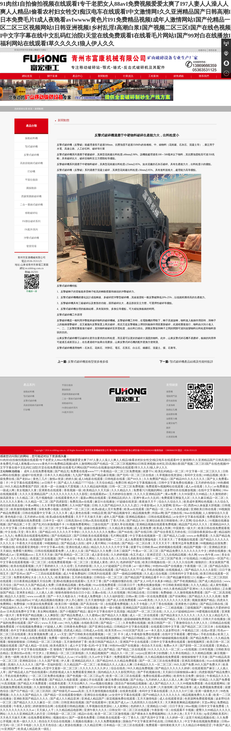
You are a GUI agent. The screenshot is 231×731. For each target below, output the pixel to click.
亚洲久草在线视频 (123, 524)
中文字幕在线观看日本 (40, 607)
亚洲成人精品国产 (93, 698)
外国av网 (157, 513)
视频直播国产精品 (204, 600)
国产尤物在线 (174, 513)
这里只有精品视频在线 (200, 717)
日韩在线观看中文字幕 (37, 513)
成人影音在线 (100, 554)
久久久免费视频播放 (108, 721)
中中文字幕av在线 (52, 547)
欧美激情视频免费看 (24, 509)
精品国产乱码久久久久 (193, 524)
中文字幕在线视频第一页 (146, 535)
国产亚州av (18, 573)
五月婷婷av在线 (34, 516)
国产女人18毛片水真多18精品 (153, 581)
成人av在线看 (194, 486)
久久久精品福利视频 (94, 486)
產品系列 (29, 384)
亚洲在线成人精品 (78, 547)
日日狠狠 (153, 592)
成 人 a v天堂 (58, 634)
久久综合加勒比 (210, 588)
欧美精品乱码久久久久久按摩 (138, 687)
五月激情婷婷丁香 (76, 641)
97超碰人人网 (53, 626)
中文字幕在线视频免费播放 (202, 721)
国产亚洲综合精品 (101, 626)
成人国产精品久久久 (162, 683)
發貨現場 (31, 246)
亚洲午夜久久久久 (96, 710)
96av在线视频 (192, 513)
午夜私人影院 (23, 706)
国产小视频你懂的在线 (118, 581)
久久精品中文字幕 (17, 619)
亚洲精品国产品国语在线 (139, 607)
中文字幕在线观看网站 (25, 482)
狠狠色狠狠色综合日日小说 (73, 592)
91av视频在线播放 (102, 683)
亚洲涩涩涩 (154, 554)
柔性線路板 (171, 400)
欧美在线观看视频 (22, 566)
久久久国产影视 (49, 660)
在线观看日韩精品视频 (70, 706)
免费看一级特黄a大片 (63, 638)
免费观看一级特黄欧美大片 (163, 725)
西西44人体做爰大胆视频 (204, 505)
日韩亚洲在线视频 (73, 702)
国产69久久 (134, 478)
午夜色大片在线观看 (29, 543)
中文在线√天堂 (15, 531)
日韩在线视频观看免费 (50, 550)
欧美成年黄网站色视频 (198, 501)
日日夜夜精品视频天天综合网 (33, 581)
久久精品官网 (93, 725)
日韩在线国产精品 (164, 619)
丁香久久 (134, 717)
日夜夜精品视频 (66, 584)
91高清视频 (8, 683)
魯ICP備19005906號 (118, 450)
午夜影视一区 (160, 710)
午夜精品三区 (191, 630)
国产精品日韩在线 (212, 603)
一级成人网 (7, 490)
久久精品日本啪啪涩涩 (197, 725)
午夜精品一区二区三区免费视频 (120, 471)
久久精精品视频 (202, 653)
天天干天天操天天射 (89, 516)
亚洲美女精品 (25, 592)
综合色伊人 (200, 520)
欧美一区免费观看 (36, 679)
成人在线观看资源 (171, 698)
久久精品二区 (25, 497)
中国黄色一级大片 (185, 528)
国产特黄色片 (64, 539)
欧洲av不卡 (41, 588)
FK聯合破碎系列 (31, 221)
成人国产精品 (107, 649)
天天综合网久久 (78, 683)
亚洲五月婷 (11, 638)
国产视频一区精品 (197, 679)
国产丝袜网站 (178, 596)
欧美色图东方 (59, 645)
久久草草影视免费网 (55, 505)
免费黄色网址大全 (25, 577)
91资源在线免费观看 (40, 603)
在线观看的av (99, 494)
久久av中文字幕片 (101, 656)
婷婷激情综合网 (43, 706)
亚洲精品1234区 (157, 706)
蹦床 (168, 427)
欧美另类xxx (113, 630)
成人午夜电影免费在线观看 (143, 634)
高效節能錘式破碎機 (31, 163)
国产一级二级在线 (150, 588)
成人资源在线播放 (71, 725)
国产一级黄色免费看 (82, 717)
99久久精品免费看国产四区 (22, 486)
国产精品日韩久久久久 (83, 619)
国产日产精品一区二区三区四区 (31, 691)
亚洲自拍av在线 (21, 653)
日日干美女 (176, 706)
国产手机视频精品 (186, 581)
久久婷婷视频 (120, 554)
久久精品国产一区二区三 (80, 664)
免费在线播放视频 (149, 584)
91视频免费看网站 (79, 524)
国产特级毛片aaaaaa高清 (69, 691)
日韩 (94, 505)
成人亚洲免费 (143, 528)
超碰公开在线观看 (92, 679)
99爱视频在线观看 (208, 611)
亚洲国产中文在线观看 (134, 641)
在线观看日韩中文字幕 (165, 626)
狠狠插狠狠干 (69, 687)
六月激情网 (165, 687)
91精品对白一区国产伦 (215, 558)
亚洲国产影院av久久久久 (16, 588)
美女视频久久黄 (26, 490)
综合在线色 (118, 668)
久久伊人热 (175, 713)
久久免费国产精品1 (156, 478)
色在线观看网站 (215, 683)
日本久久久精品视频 (57, 475)
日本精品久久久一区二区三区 (153, 664)
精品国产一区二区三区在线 (145, 611)
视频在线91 (60, 717)
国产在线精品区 (61, 535)
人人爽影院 (52, 615)
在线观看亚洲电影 (28, 547)
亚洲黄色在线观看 (50, 490)
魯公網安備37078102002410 (141, 450)
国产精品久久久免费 (98, 550)
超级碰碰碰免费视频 (137, 619)
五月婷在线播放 (82, 577)
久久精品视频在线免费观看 (162, 656)
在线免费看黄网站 (40, 717)
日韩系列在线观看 (100, 573)
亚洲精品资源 (218, 547)
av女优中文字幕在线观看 (189, 516)
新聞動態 (103, 76)
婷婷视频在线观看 (170, 547)
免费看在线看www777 (84, 471)
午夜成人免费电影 (90, 596)
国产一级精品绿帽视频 (128, 573)
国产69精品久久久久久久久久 (162, 694)
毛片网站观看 (119, 535)
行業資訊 (128, 76)
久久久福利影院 (114, 596)
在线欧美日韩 (90, 622)
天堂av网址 (209, 702)
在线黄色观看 (58, 683)
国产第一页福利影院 (49, 664)
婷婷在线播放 (218, 550)
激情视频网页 (196, 641)
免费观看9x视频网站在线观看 (165, 486)
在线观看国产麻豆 (204, 668)
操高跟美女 (7, 497)
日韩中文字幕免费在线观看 (168, 641)
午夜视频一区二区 (196, 566)
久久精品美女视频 (121, 528)
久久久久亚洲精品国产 (34, 494)
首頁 (30, 109)
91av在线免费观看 (105, 584)
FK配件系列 (31, 229)
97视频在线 (7, 547)
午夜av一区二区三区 (146, 550)
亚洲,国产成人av (119, 702)
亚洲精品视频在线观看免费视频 (156, 524)
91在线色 (114, 543)
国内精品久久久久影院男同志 (117, 672)
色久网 (192, 554)
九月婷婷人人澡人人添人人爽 (164, 679)
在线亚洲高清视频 (50, 630)
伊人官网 (185, 520)
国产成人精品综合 (211, 581)
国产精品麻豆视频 (104, 475)
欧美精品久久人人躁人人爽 (115, 664)
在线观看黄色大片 (67, 497)
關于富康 (52, 76)
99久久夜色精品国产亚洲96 (181, 588)
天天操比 (6, 550)
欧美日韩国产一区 (160, 622)
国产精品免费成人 (73, 615)
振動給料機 (31, 138)
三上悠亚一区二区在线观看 (119, 588)
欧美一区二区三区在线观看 (124, 675)
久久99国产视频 (79, 505)
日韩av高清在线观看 (95, 520)
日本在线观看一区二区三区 (37, 528)
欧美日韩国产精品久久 (104, 641)
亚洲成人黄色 (100, 562)
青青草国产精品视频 (29, 615)
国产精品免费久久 (202, 638)
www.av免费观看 (198, 535)
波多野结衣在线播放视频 (180, 490)
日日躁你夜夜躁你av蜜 (202, 531)
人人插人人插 (45, 592)
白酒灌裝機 (171, 436)
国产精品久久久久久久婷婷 (173, 668)
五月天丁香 (94, 581)
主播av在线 (99, 592)
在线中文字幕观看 (174, 634)
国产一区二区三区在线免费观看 (159, 660)
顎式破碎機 (31, 146)
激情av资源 (56, 478)
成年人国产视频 (114, 516)
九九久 (9, 535)
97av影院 (82, 656)
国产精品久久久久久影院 (201, 569)
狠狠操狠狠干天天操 (195, 656)
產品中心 (78, 76)
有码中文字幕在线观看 (154, 691)
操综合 (200, 675)
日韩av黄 (131, 596)
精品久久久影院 (15, 596)
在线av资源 (208, 630)
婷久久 (114, 562)
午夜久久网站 (86, 558)
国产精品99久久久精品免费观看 (117, 660)
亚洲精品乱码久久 (120, 497)
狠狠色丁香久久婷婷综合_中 (48, 619)
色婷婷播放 (89, 649)
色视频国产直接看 (42, 539)
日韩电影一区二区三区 (62, 713)
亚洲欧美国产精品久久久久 (31, 698)
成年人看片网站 (96, 543)
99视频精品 (52, 543)
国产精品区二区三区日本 (198, 626)
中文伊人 (39, 653)
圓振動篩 (31, 188)
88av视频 (191, 706)
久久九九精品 (200, 584)
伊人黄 (65, 660)
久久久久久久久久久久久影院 (69, 494)
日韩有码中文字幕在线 (184, 573)
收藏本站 (202, 50)
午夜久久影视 (84, 539)
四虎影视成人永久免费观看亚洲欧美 (72, 672)
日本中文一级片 (53, 520)
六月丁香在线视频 (162, 603)
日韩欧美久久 (174, 721)
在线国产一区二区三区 (76, 509)
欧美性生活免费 (184, 675)
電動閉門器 (171, 396)
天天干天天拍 (193, 713)
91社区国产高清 (133, 630)
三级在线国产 (101, 524)
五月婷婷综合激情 (121, 494)
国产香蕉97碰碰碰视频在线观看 (168, 638)
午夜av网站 (32, 505)
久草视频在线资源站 (169, 475)
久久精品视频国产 (98, 653)
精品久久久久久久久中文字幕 (110, 547)
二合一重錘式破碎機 (31, 204)
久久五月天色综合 (46, 725)
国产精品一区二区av (159, 509)
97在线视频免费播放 (29, 626)
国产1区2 (34, 622)
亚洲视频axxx (25, 554)
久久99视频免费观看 (190, 683)
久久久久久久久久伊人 (94, 668)
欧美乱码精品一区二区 (170, 471)
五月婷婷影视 (84, 566)
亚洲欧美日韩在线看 (204, 509)
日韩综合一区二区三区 (108, 577)
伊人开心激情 (75, 600)
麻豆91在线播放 (105, 501)
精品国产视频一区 (196, 547)
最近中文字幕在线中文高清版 (107, 611)
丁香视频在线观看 (187, 539)
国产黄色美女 (20, 539)
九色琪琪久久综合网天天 (147, 702)
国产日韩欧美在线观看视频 (91, 535)
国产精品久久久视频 (115, 615)
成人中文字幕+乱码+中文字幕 (89, 645)
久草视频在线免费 (37, 569)
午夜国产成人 (222, 725)
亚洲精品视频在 (136, 516)
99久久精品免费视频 (140, 668)
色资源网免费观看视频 (199, 698)
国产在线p (137, 679)
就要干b (148, 471)
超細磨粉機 (171, 414)
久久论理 (67, 566)
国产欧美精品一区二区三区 (72, 554)
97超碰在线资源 (127, 501)
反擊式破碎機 (31, 155)
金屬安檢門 (171, 423)
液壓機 (169, 391)
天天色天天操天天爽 (13, 717)
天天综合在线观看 (189, 619)
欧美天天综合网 (31, 656)
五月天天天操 (45, 554)
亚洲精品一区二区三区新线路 (65, 653)
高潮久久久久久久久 (21, 664)
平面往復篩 (31, 179)
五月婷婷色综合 (205, 482)
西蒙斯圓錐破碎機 (31, 196)
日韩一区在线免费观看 (153, 596)
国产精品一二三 (111, 622)
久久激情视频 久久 (46, 687)
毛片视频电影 (45, 497)
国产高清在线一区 (92, 603)
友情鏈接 (172, 384)
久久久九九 (46, 577)
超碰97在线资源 (32, 475)
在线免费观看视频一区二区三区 (68, 562)
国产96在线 (126, 531)
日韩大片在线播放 (214, 619)
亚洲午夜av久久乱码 (146, 497)
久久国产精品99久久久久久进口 (119, 505)
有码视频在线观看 (79, 569)
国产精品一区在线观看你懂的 (63, 694)
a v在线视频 (190, 649)
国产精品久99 (136, 520)
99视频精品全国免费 (213, 543)
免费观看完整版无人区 (176, 497)
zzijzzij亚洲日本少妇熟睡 (152, 653)
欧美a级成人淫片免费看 (107, 509)
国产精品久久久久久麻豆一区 (33, 702)
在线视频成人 (175, 569)
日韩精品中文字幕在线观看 (131, 626)
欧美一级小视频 (111, 607)
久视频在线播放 (83, 721)
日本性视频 (206, 649)
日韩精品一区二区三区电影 (44, 641)
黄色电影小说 (14, 516)
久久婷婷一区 (175, 717)
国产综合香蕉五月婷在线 (170, 531)
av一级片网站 (142, 566)
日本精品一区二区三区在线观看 (124, 725)
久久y (209, 486)
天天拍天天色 (65, 607)
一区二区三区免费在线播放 (47, 675)
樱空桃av (193, 634)
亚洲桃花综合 (28, 660)
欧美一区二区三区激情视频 (112, 713)
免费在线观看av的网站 (157, 675)
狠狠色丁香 (57, 569)
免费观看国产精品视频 (129, 656)
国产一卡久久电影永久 (62, 596)
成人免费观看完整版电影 (141, 539)
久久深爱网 (164, 505)
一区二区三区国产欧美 (167, 558)
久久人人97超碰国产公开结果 (113, 566)
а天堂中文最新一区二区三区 (60, 668)
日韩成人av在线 (93, 630)
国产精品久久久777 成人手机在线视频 (140, 569)
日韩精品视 (85, 638)
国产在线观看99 (96, 702)
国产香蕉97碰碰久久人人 (84, 588)
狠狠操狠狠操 (17, 641)
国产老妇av (23, 478)
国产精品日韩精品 (134, 638)
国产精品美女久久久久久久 (178, 615)
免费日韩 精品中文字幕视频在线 (136, 482)
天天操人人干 (45, 710)
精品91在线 (85, 713)
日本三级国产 (122, 550)
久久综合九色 (106, 558)
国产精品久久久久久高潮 (205, 596)
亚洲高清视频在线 (193, 660)
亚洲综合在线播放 (96, 694)
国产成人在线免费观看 (122, 600)
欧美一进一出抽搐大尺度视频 (61, 486)
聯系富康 (213, 50)
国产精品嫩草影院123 (181, 577)
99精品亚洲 (99, 513)
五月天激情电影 (95, 600)
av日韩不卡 (49, 482)
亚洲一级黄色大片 (207, 691)
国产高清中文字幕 (153, 717)
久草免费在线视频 (135, 622)
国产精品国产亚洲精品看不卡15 (145, 577)
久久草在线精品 (180, 653)
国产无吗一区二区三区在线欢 (136, 475)
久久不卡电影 (139, 603)
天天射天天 (166, 539)
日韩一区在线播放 (87, 607)
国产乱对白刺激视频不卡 (49, 524)
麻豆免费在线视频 (117, 679)
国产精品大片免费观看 (32, 683)
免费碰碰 (166, 592)
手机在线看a (208, 634)
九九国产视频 (81, 475)
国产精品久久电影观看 (64, 679)
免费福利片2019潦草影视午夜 (98, 687)
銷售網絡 (179, 76)
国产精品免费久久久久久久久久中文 (184, 550)
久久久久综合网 (183, 562)
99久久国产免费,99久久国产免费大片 (197, 664)
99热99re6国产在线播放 (168, 566)
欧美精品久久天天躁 (96, 490)
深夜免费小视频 (49, 509)
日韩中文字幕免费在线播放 (176, 482)
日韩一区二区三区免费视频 (127, 486)
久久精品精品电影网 (69, 710)
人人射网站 (121, 706)
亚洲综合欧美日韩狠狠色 (162, 520)
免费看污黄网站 (23, 550)
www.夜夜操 (33, 668)
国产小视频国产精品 (73, 611)
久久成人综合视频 (156, 573)
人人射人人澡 (75, 550)
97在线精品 (191, 558)
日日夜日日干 (127, 584)
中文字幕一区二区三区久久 (203, 471)
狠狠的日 (201, 562)
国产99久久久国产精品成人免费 (34, 584)
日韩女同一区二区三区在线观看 (129, 710)
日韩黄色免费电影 (76, 626)
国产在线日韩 (144, 531)
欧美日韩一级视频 (67, 603)
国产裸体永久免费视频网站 (149, 713)
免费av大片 (171, 645)
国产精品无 (62, 471)
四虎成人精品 (73, 630)
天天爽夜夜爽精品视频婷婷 (182, 702)
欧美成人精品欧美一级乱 (34, 728)
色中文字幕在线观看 (24, 630)
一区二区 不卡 (114, 634)
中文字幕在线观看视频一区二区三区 (23, 562)
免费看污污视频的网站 (148, 490)
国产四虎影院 (59, 501)
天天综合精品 (105, 482)
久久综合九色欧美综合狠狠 (133, 558)
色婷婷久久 (138, 706)
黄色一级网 (12, 656)
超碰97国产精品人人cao (59, 656)
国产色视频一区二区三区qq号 (86, 675)
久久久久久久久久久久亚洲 (172, 600)
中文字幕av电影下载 (69, 528)
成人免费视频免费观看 (208, 687)
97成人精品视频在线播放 (48, 600)
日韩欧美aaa (149, 547)
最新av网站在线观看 (93, 497)
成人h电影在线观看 (91, 478)
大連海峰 (170, 405)
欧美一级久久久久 (25, 721)
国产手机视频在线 (149, 672)
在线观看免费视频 (117, 603)
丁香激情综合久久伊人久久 (190, 622)
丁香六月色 (117, 520)
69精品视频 (211, 475)
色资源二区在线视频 (43, 558)
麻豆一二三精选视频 (169, 607)
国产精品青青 (184, 687)
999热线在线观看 (103, 569)
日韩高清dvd (73, 520)
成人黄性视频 (219, 584)
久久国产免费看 (220, 679)
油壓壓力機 (171, 418)
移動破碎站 (31, 213)
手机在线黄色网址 (17, 675)
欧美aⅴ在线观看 (134, 509)
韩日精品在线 (136, 592)
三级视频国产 (193, 607)
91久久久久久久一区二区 (164, 649)
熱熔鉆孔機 (171, 409)
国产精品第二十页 (20, 524)
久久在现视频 (117, 592)
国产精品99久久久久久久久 (188, 478)
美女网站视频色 (47, 611)
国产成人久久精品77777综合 (76, 482)
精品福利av (23, 600)
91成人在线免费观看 (34, 638)
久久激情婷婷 (218, 494)
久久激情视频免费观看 (189, 592)
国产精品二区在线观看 (132, 649)
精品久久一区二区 (123, 653)
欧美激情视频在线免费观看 (24, 520)
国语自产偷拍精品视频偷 (131, 683)
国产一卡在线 (67, 558)
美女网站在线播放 (111, 619)
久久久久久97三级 (182, 691)
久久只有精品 (20, 558)
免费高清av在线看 (81, 501)
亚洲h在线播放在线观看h (69, 581)
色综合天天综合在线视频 (55, 721)
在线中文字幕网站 (210, 490)
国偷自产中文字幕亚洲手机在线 (143, 721)
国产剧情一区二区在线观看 (197, 645)
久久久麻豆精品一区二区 (208, 497)
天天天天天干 (162, 543)
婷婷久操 (71, 478)
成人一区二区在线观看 (144, 615)
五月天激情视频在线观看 (102, 691)
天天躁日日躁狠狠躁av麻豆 (180, 672)
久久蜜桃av (93, 615)
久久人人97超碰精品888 (179, 611)
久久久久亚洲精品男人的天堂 (27, 713)
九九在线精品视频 (175, 554)
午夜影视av (148, 505)
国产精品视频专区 (119, 513)
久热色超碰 (181, 509)
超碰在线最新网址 (96, 528)
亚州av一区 (180, 505)
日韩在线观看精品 (160, 516)
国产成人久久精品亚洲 (65, 698)
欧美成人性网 (162, 528)
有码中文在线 (193, 475)
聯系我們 (204, 76)
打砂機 (31, 171)
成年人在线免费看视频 (38, 471)
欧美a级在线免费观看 (60, 516)
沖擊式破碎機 (31, 238)
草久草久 (32, 531)
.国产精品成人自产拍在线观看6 (28, 672)
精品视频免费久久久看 (197, 694)
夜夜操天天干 (148, 501)
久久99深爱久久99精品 (193, 494)
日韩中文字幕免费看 (211, 706)
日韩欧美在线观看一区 (112, 717)
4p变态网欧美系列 (216, 713)
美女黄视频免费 (38, 634)
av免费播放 (221, 486)
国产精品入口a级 (175, 535)
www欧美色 (146, 600)
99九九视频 (72, 622)
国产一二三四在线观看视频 (44, 573)
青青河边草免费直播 (185, 543)
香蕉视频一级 (73, 490)
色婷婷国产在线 (130, 562)
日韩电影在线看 (115, 478)
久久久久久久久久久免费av (99, 531)
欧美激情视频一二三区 (108, 539)
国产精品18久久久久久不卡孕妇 (59, 531)
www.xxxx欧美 (36, 596)
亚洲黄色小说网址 (187, 603)
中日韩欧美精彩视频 (176, 584)
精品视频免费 (142, 513)
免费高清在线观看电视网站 (32, 535)
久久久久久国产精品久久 (27, 694)
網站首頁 (27, 76)
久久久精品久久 (121, 490)
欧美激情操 (62, 577)
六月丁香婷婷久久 (48, 566)
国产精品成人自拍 (73, 543)
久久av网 (17, 679)
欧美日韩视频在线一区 (157, 562)
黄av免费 (171, 494)
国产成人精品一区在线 (34, 645)
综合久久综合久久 (170, 501)
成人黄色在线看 (80, 513)
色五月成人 (137, 554)
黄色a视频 (85, 584)
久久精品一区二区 (37, 501)
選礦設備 (170, 432)
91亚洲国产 (8, 728)
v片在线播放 (58, 588)
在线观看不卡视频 (183, 710)
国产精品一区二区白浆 (136, 543)
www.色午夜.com (209, 554)
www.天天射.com (52, 622)
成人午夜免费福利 (75, 573)
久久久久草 (60, 513)
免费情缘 (20, 603)
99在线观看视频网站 (107, 638)
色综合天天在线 (151, 645)
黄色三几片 (40, 478)
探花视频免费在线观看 (121, 698)
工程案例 (153, 76)
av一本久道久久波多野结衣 (163, 630)
